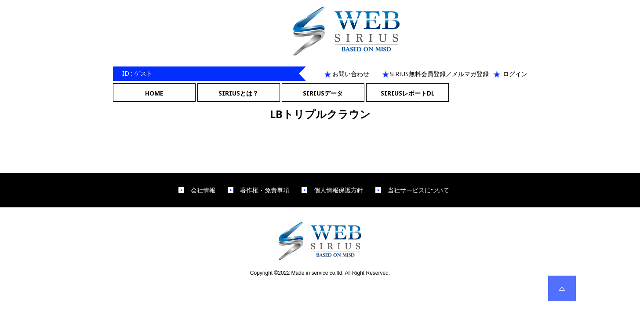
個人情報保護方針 (338, 190)
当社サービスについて (418, 190)
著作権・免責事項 (264, 190)
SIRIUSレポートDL (408, 93)
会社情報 (203, 190)
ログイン (515, 74)
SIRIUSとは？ (238, 93)
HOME (154, 93)
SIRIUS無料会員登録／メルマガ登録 (439, 74)
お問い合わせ (350, 74)
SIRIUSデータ (323, 93)
